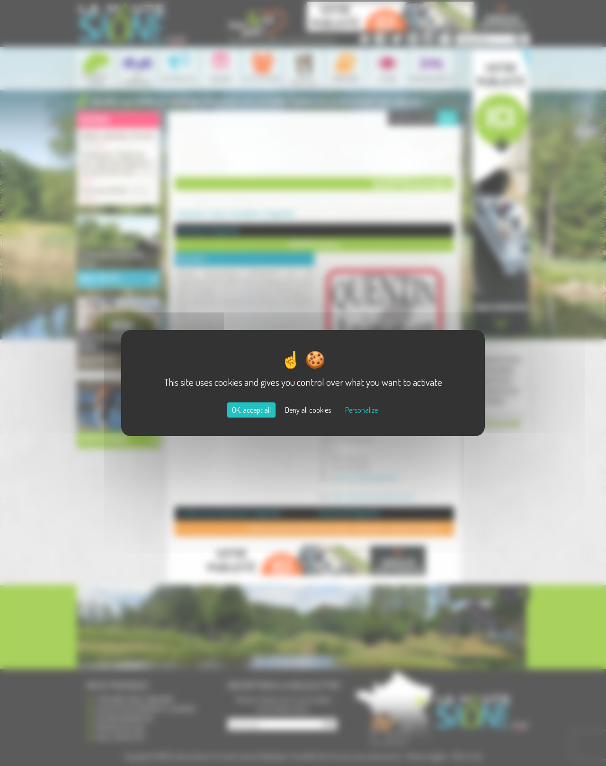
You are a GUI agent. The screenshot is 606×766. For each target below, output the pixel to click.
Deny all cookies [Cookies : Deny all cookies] (308, 410)
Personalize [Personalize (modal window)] (361, 410)
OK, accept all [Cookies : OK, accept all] (251, 410)
